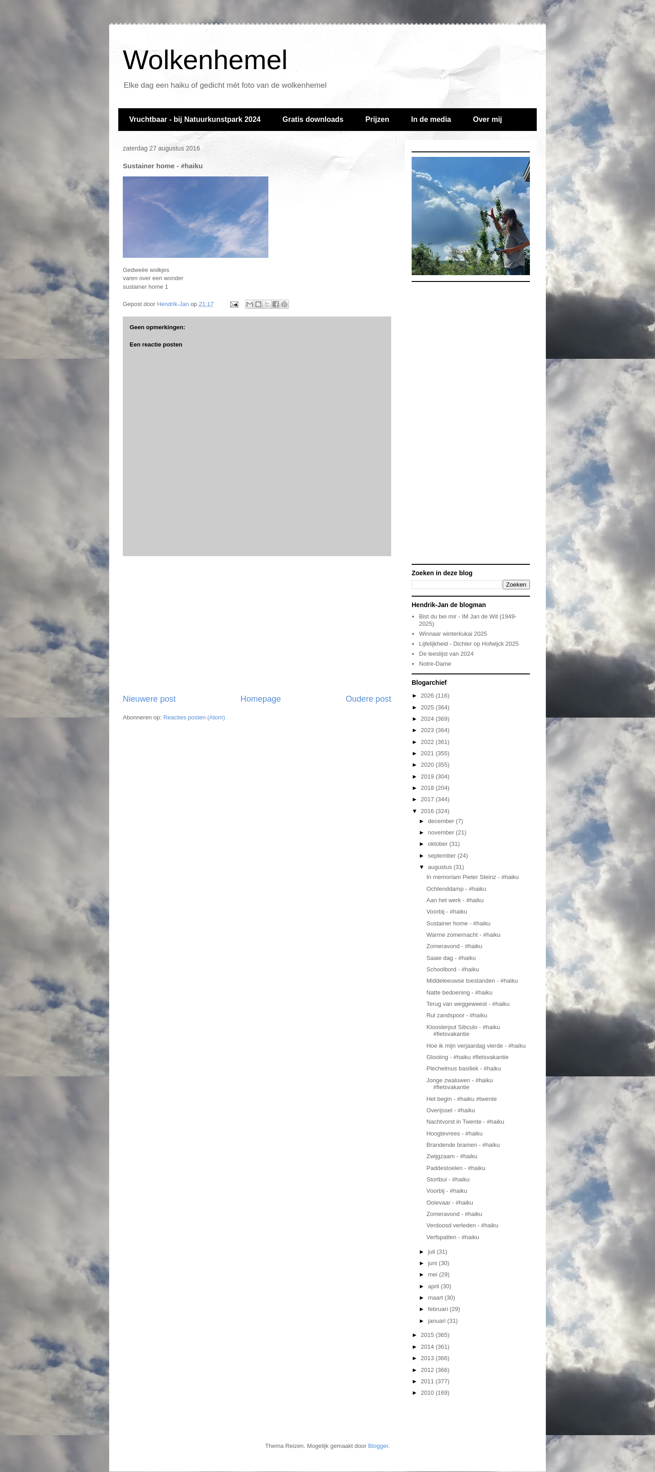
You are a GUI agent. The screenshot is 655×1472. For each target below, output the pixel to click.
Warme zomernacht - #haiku (463, 934)
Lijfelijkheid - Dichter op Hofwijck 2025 (469, 643)
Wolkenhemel (205, 60)
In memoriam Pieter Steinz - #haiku (472, 877)
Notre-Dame (435, 663)
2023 (428, 730)
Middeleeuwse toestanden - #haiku (472, 980)
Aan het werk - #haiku (455, 900)
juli (432, 1251)
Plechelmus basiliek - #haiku (463, 1068)
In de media (431, 119)
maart (436, 1297)
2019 (428, 776)
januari (438, 1320)
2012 (428, 1369)
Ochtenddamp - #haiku (456, 888)
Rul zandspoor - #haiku (456, 1015)
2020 (428, 764)
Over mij (487, 119)
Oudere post (368, 698)
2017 (428, 799)
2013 (428, 1358)
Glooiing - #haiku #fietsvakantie (467, 1057)
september (443, 855)
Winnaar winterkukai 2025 (453, 633)
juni (433, 1263)
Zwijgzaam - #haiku (451, 1156)
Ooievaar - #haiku (449, 1202)
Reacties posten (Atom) (194, 717)
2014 (428, 1346)
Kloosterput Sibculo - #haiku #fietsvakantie (463, 1031)
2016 (428, 811)
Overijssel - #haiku (450, 1110)
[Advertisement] (257, 625)
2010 (428, 1392)
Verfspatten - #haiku (452, 1237)
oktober (438, 843)
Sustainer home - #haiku (458, 923)
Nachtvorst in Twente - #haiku (465, 1121)
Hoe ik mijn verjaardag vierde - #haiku (475, 1045)
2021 (428, 753)
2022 (428, 742)
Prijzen (377, 119)
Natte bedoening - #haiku (459, 992)
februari (439, 1309)
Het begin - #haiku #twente (461, 1098)
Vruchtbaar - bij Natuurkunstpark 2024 (195, 119)
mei (433, 1274)
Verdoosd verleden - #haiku (462, 1225)
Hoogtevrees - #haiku (454, 1133)
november (442, 832)
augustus (440, 867)
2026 (428, 695)
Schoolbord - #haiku (452, 969)
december (442, 821)
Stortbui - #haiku (447, 1179)
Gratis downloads (312, 119)
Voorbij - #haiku (446, 911)
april (434, 1286)
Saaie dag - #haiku (450, 958)
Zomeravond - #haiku (454, 946)
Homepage (261, 698)
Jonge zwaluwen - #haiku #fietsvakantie (459, 1084)
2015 (428, 1334)
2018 (428, 787)
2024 (428, 718)
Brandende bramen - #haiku (462, 1144)
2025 (428, 707)
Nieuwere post (149, 698)
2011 (428, 1381)
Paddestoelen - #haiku (455, 1168)
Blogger (378, 1445)
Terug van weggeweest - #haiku (467, 1003)
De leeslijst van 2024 (446, 653)
